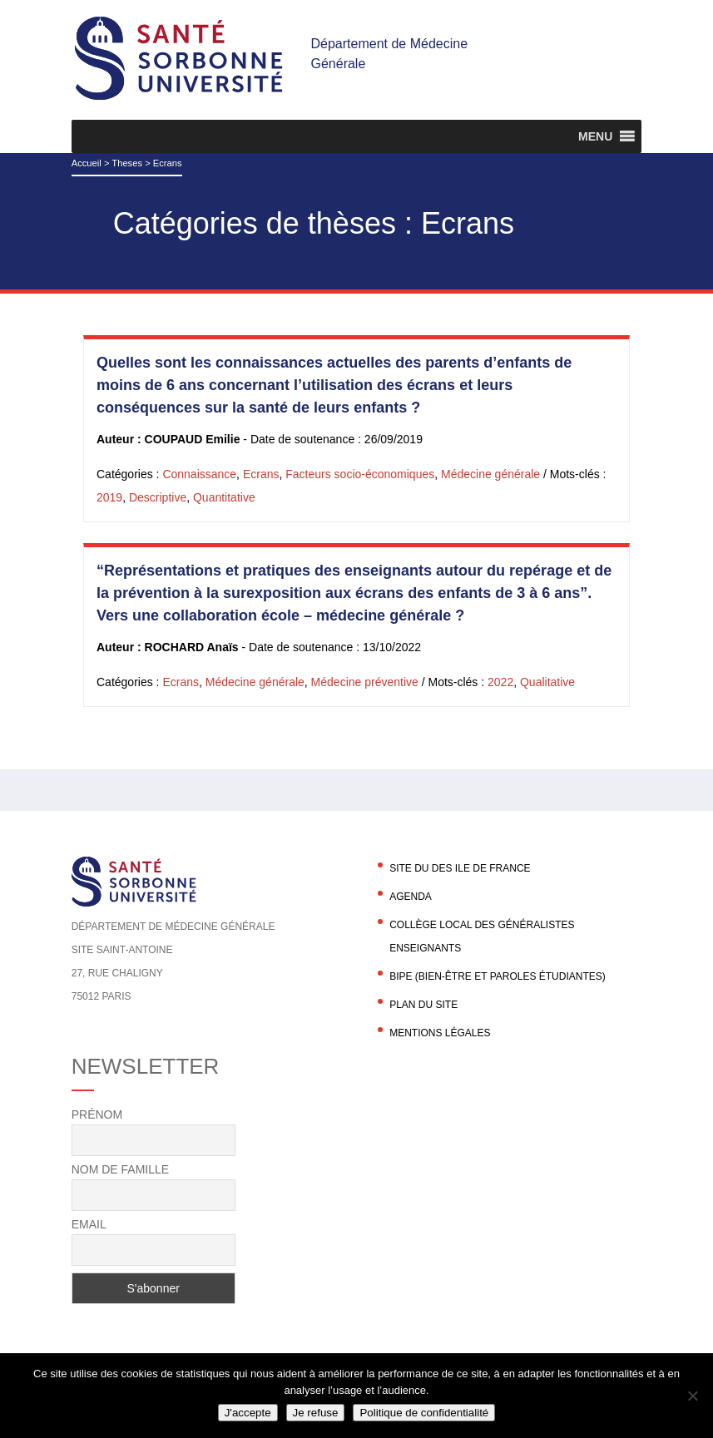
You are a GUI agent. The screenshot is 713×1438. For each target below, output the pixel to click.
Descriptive (157, 497)
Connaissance (199, 474)
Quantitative (224, 497)
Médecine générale (490, 474)
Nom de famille (120, 1169)
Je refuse (316, 1412)
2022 (500, 682)
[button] (595, 136)
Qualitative (547, 682)
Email (89, 1224)
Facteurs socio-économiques (359, 474)
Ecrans (261, 474)
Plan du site (423, 1005)
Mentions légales (439, 1033)
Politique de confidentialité (423, 1412)
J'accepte (248, 1412)
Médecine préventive (364, 682)
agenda (410, 896)
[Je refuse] (692, 1395)
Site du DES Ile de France (459, 868)
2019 (109, 497)
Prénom (97, 1114)
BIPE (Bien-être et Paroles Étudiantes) (497, 976)
